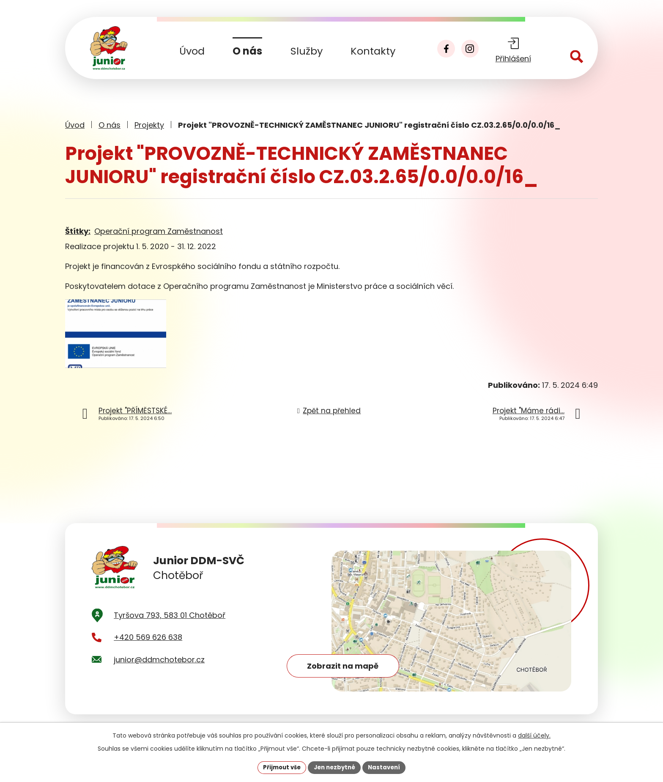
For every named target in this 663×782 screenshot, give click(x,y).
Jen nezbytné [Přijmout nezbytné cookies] (334, 767)
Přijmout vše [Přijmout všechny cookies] (279, 767)
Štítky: (77, 231)
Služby (306, 51)
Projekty (149, 125)
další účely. (534, 734)
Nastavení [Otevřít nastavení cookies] (387, 767)
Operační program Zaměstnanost (158, 231)
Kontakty (373, 51)
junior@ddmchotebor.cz (159, 670)
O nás (247, 51)
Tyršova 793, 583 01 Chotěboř (169, 626)
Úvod (192, 51)
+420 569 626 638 (148, 648)
